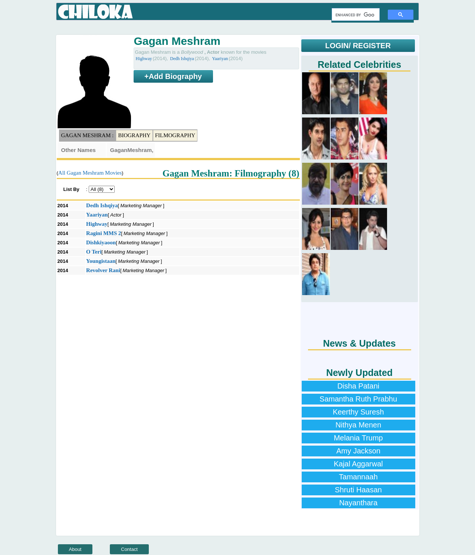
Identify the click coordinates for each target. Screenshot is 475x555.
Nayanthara (358, 503)
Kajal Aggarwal (358, 464)
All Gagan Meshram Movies (90, 173)
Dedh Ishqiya (182, 58)
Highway (144, 58)
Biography (134, 135)
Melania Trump (358, 438)
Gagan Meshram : (87, 135)
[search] (354, 14)
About (75, 549)
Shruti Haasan (358, 490)
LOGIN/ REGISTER (358, 46)
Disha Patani (358, 386)
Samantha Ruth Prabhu (358, 399)
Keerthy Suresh (358, 412)
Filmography (175, 135)
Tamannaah (358, 477)
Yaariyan (220, 58)
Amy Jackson (358, 451)
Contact (129, 549)
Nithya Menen (358, 425)
